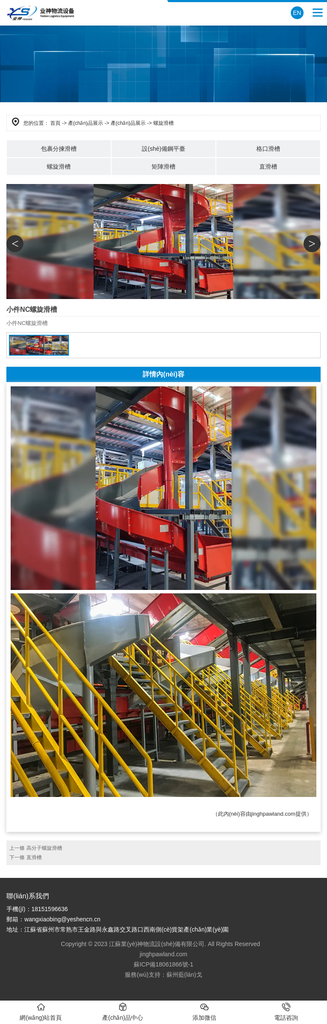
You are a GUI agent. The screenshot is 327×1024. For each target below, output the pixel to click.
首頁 (55, 123)
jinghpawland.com (273, 814)
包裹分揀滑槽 (59, 148)
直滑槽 (268, 166)
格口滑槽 (268, 148)
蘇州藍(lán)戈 (184, 974)
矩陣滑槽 (163, 166)
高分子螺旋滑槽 (44, 848)
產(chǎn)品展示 (85, 123)
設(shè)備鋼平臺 (163, 148)
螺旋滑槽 (59, 166)
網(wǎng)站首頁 (41, 1012)
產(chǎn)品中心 (122, 1012)
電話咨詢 (286, 1012)
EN (297, 12)
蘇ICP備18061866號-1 (163, 964)
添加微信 (204, 1012)
